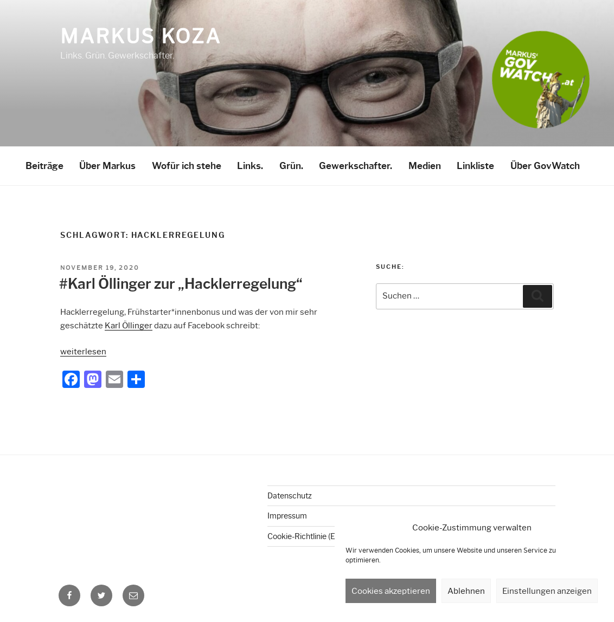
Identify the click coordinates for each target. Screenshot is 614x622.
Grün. (291, 165)
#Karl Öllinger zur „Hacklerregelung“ (180, 284)
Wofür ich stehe (186, 165)
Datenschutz (289, 496)
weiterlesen (83, 352)
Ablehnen (466, 591)
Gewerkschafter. (355, 165)
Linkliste (475, 165)
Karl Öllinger (128, 326)
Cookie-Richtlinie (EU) (305, 536)
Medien (424, 165)
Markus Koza (140, 36)
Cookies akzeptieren (390, 591)
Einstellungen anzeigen (547, 591)
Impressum (287, 516)
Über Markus (107, 165)
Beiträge (44, 165)
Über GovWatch (545, 165)
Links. (250, 165)
